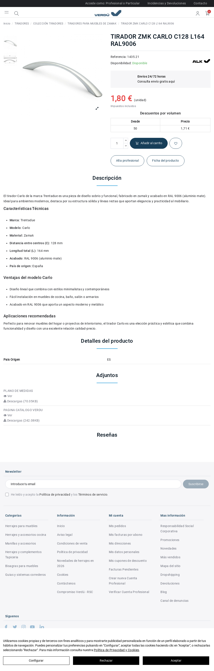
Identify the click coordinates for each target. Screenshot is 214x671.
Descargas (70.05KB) (20, 401)
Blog (163, 592)
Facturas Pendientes (124, 569)
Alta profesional (127, 160)
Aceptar (176, 660)
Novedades (168, 548)
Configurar (36, 660)
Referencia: (119, 57)
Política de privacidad (54, 494)
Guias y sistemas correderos (25, 574)
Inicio (61, 526)
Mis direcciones (120, 543)
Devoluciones (169, 583)
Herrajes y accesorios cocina (25, 534)
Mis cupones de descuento (128, 560)
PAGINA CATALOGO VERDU (23, 410)
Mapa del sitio (170, 566)
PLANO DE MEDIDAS (18, 391)
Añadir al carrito (148, 143)
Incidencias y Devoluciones (167, 3)
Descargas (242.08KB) (21, 420)
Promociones (169, 540)
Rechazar (106, 660)
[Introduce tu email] (93, 484)
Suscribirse (195, 484)
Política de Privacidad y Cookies (116, 650)
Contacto (200, 3)
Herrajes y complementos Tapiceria (23, 554)
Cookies (62, 574)
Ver (7, 396)
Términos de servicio (92, 494)
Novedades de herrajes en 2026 (75, 563)
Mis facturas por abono (126, 534)
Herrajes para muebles (21, 526)
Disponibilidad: (121, 63)
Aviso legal (64, 534)
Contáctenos (66, 583)
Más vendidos (170, 557)
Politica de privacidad (72, 552)
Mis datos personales (124, 552)
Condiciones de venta (72, 543)
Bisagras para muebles (21, 566)
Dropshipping (170, 574)
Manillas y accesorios (20, 543)
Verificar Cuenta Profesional (129, 592)
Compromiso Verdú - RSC (75, 592)
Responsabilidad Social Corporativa (177, 528)
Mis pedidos (117, 526)
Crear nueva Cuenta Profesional (123, 580)
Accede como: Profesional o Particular (112, 3)
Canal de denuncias (174, 600)
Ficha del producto (165, 160)
